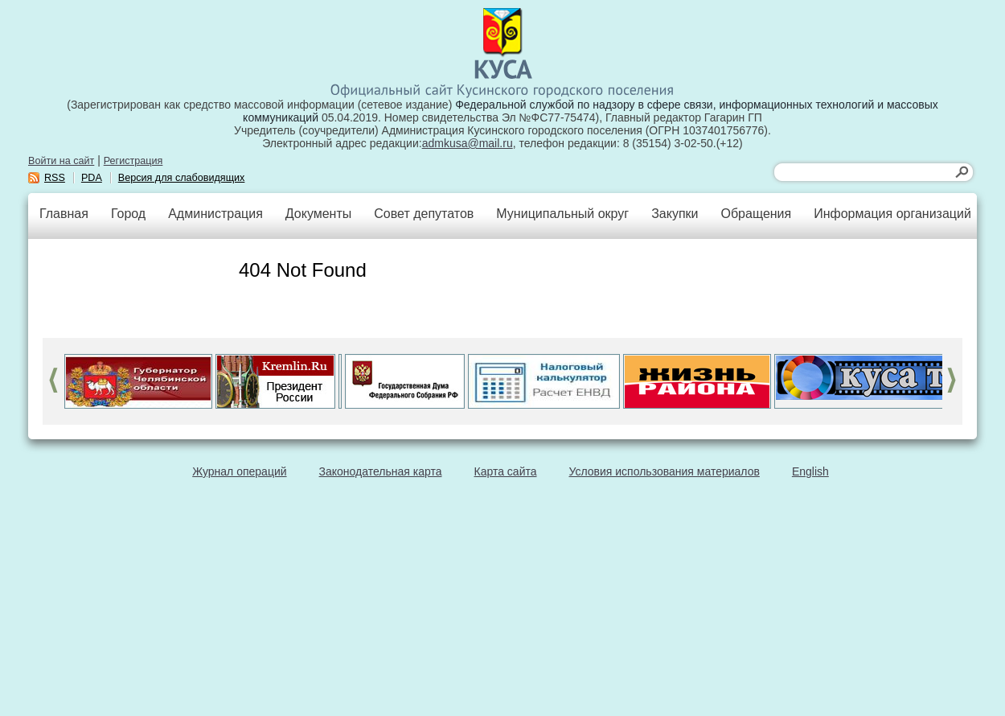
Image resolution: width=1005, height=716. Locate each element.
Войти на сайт (61, 161)
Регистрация (133, 161)
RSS (54, 177)
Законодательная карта (380, 471)
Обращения (755, 213)
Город (128, 213)
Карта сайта (505, 471)
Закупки (674, 213)
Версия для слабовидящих (181, 177)
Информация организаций (892, 213)
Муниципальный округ (562, 213)
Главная (63, 213)
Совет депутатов (424, 213)
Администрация (215, 213)
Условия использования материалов (664, 471)
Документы (318, 213)
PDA (91, 177)
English (810, 471)
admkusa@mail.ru (467, 143)
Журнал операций (239, 471)
